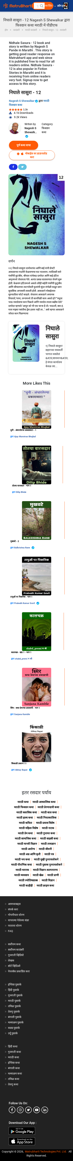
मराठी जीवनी (45, 849)
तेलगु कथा (13, 1084)
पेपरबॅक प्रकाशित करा (19, 971)
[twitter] (28, 1110)
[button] (41, 6)
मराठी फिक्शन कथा (24, 807)
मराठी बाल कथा (49, 812)
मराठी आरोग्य (28, 849)
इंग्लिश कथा (14, 1062)
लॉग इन (61, 6)
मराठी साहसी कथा (49, 838)
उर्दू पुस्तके (13, 1033)
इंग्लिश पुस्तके (14, 984)
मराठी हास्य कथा (25, 817)
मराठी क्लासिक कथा (26, 812)
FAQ (10, 931)
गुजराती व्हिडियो (16, 955)
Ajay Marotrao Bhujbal (25, 436)
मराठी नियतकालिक (46, 817)
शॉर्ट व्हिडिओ (14, 965)
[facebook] (12, 1110)
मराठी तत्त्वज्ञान (48, 843)
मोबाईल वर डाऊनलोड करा (32, 155)
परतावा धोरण (15, 925)
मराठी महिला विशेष (28, 828)
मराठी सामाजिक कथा (25, 838)
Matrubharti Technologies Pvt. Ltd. (46, 1151)
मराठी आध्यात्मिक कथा (44, 801)
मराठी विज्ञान (48, 880)
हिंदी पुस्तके (13, 989)
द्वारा (12, 436)
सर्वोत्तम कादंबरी (16, 949)
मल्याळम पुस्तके (16, 1022)
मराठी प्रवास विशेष (45, 822)
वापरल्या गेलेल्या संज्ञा (18, 920)
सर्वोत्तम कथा (14, 944)
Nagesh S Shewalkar (24, 100)
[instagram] (20, 1110)
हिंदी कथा (13, 1046)
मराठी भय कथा (22, 859)
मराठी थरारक (22, 869)
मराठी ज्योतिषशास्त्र (28, 880)
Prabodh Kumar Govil (26, 603)
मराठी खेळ (38, 875)
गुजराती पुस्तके (15, 995)
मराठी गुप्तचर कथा (46, 833)
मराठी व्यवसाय (21, 875)
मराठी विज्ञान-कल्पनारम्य (45, 869)
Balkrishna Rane (24, 547)
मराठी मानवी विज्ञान (27, 843)
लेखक (11, 960)
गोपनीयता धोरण (16, 914)
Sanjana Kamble (22, 714)
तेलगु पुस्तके (14, 1011)
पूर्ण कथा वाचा (24, 145)
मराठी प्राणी (53, 875)
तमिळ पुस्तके (14, 1006)
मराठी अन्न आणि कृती (29, 854)
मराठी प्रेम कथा (25, 833)
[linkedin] (44, 1110)
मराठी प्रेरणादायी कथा (48, 807)
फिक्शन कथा (46, 130)
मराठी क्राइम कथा (45, 885)
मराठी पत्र (49, 854)
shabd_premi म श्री (23, 659)
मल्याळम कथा (15, 1073)
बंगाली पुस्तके (14, 1017)
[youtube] (36, 1110)
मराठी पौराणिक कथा (21, 864)
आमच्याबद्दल (14, 903)
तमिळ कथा (13, 1078)
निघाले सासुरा (53, 332)
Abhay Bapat (23, 769)
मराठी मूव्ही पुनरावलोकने (46, 859)
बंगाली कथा (14, 1068)
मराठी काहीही (26, 885)
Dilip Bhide (21, 492)
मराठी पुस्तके (14, 1000)
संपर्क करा (13, 909)
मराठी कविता (25, 822)
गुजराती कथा (14, 1051)
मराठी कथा (23, 801)
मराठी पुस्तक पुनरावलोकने (49, 864)
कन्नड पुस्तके (14, 1027)
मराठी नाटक (48, 828)
